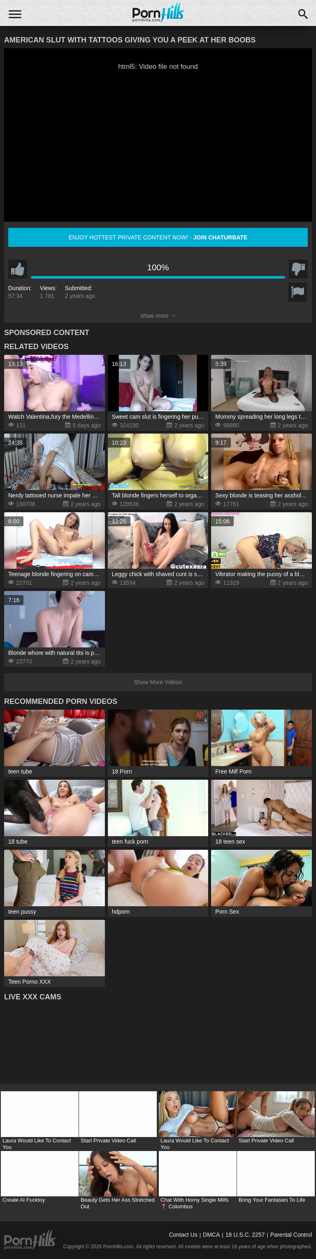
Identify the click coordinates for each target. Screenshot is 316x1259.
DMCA (211, 1234)
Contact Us (183, 1234)
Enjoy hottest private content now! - (158, 237)
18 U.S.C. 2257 (245, 1234)
